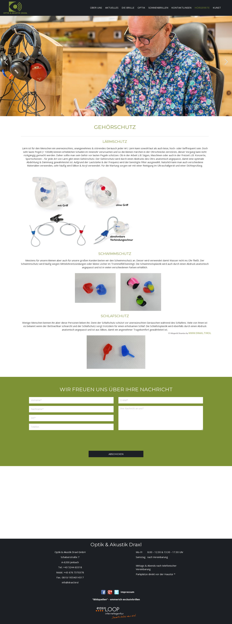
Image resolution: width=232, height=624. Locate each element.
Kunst (217, 7)
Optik (141, 7)
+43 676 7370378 (74, 572)
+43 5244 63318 (72, 567)
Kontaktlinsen (181, 7)
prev (6, 61)
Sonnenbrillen (158, 7)
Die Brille (128, 7)
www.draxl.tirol (199, 333)
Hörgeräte (202, 7)
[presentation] (115, 441)
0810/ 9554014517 (73, 577)
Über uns (96, 7)
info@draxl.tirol (70, 582)
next (226, 61)
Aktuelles (111, 7)
